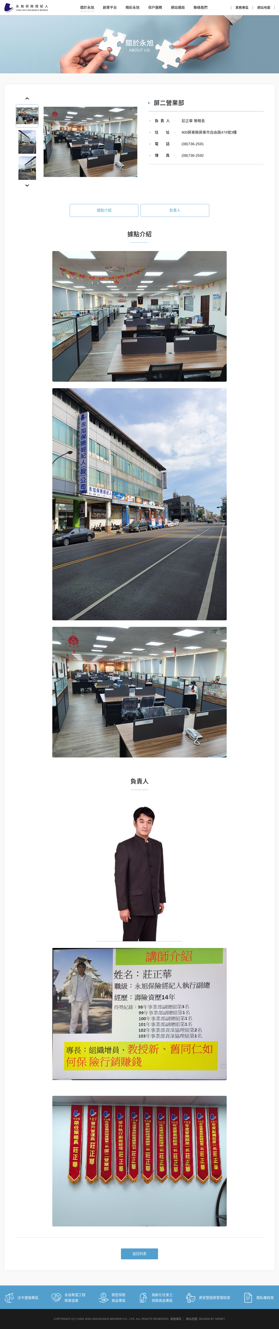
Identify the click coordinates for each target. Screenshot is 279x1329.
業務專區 (241, 7)
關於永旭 (87, 7)
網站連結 (178, 7)
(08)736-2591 (193, 144)
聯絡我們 (201, 7)
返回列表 (139, 1256)
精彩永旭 (133, 7)
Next (27, 185)
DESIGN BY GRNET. (212, 1319)
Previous (27, 98)
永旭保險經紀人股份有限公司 (26, 8)
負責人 (174, 213)
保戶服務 (155, 7)
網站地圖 (263, 7)
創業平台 (110, 7)
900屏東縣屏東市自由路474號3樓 (209, 132)
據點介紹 (104, 213)
